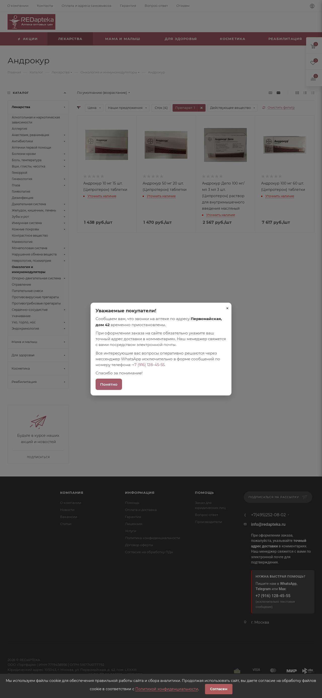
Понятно (108, 384)
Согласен (218, 689)
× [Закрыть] (227, 308)
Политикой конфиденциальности (166, 689)
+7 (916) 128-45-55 (148, 364)
